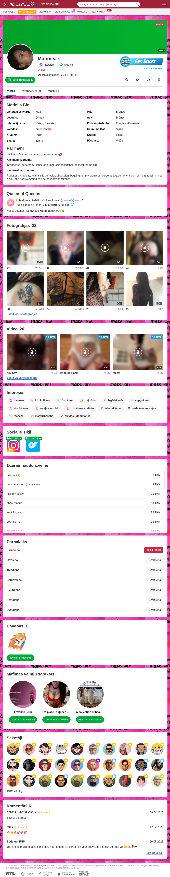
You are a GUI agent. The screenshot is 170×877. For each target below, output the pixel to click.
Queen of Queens (71, 200)
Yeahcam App (100, 11)
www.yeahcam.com (45, 865)
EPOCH (110, 866)
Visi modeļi (9, 12)
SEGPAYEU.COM (123, 866)
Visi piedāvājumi (64, 11)
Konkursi (82, 12)
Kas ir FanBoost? (153, 68)
